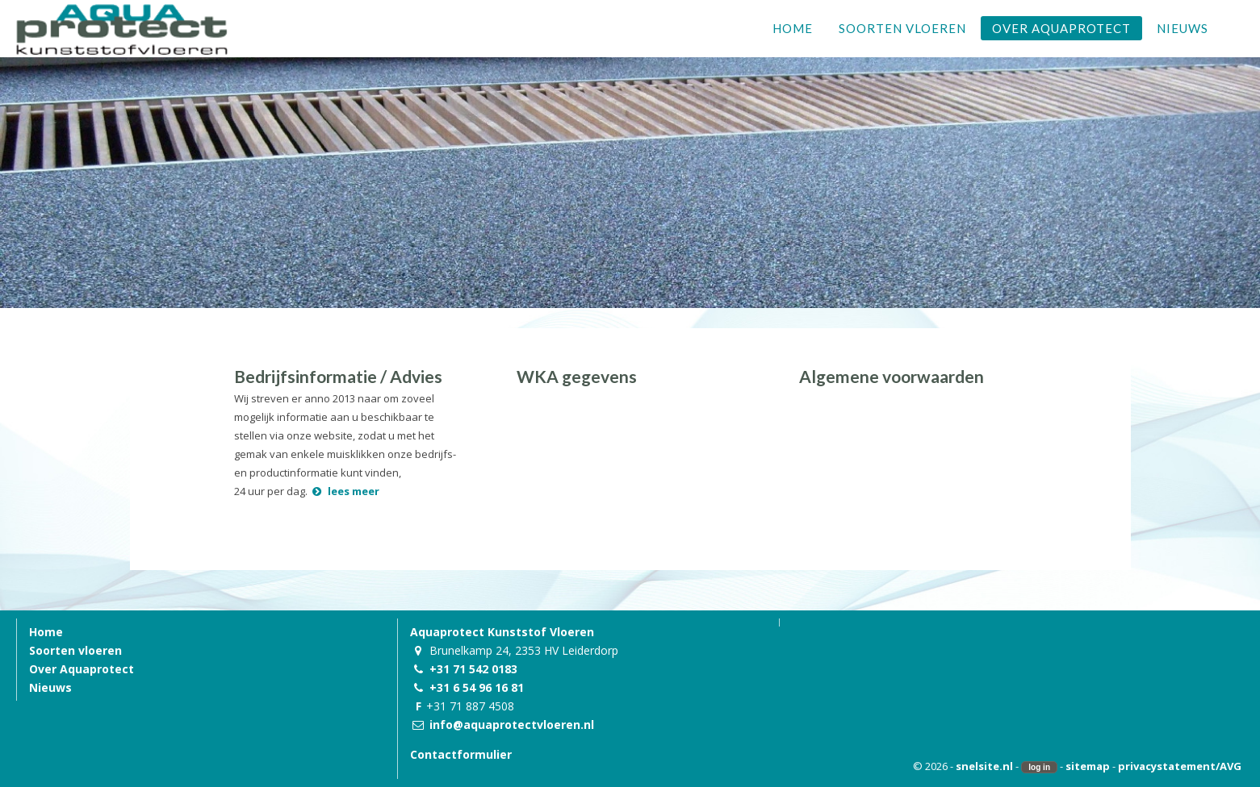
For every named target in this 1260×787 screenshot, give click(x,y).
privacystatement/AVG (1179, 766)
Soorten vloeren (75, 650)
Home (46, 631)
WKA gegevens (577, 376)
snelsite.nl (984, 766)
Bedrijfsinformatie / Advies (338, 376)
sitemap (1087, 766)
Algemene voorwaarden (891, 376)
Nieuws (50, 687)
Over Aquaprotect (81, 669)
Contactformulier (461, 754)
